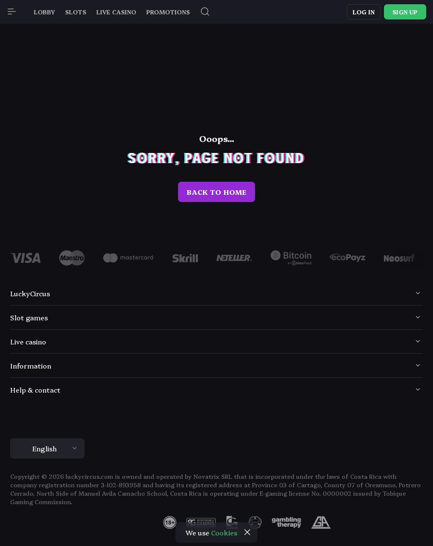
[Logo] (72, 258)
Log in (364, 12)
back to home (216, 192)
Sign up (404, 12)
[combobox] (216, 448)
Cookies (224, 532)
